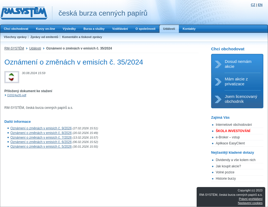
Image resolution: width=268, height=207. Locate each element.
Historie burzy (226, 178)
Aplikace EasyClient (230, 143)
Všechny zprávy (15, 37)
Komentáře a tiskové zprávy (82, 37)
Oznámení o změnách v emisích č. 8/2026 (41, 133)
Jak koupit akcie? (228, 166)
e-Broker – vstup (228, 137)
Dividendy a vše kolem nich (235, 160)
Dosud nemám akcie (238, 64)
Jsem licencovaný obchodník (241, 99)
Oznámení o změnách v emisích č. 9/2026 (41, 128)
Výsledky (69, 28)
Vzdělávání (120, 28)
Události (169, 28)
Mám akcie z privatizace (236, 81)
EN (260, 5)
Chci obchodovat (16, 28)
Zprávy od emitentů (44, 37)
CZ (253, 5)
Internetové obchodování (234, 125)
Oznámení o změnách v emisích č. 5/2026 (41, 146)
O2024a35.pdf (16, 95)
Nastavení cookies (250, 203)
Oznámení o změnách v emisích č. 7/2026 (41, 137)
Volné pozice (225, 172)
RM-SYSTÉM (14, 48)
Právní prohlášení (251, 198)
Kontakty (189, 28)
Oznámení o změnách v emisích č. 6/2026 (41, 142)
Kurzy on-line (45, 28)
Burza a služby (93, 28)
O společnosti (145, 28)
